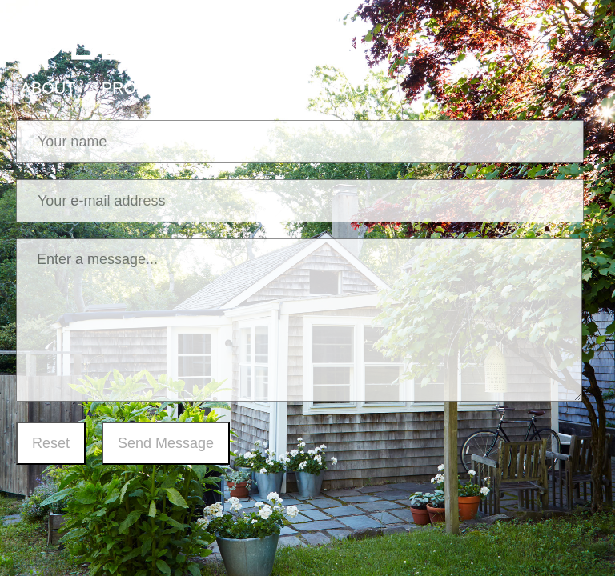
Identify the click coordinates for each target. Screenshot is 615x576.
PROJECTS (144, 88)
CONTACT (336, 88)
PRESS (240, 88)
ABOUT (48, 88)
